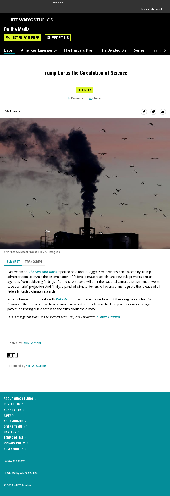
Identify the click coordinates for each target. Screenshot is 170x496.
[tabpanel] (85, 294)
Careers (11, 431)
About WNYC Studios (20, 398)
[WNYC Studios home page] (37, 20)
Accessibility (15, 448)
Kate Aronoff (66, 299)
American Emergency (39, 50)
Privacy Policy (16, 443)
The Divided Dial (114, 50)
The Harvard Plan (78, 50)
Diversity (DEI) (15, 426)
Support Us (58, 38)
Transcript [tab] (33, 261)
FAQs (9, 415)
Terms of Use (15, 437)
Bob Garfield (32, 343)
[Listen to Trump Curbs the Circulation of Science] (84, 90)
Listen (9, 50)
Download (76, 98)
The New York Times (43, 272)
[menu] (5, 20)
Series (139, 50)
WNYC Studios (36, 366)
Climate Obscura (108, 317)
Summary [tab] (13, 261)
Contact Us (13, 404)
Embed (95, 98)
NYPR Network (154, 9)
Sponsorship (15, 420)
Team (156, 50)
